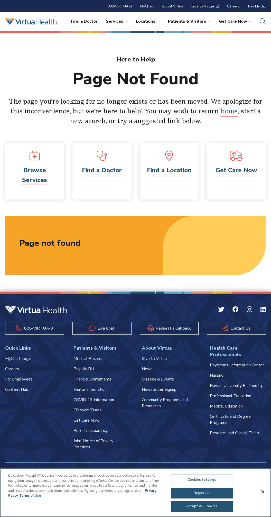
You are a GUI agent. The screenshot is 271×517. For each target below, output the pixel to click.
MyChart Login (18, 358)
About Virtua (172, 6)
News (147, 369)
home (229, 111)
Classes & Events (158, 379)
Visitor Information (90, 389)
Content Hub (16, 389)
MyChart (147, 6)
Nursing (216, 375)
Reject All (202, 493)
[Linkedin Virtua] (263, 310)
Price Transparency (90, 430)
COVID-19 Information (93, 400)
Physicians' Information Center (237, 365)
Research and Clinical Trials (234, 433)
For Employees (19, 379)
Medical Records (88, 358)
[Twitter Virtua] (221, 310)
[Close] (262, 491)
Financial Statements (92, 379)
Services (117, 21)
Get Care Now (235, 21)
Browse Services (34, 175)
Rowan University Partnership (237, 385)
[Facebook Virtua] (235, 310)
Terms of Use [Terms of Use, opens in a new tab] (30, 495)
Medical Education (226, 406)
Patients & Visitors (189, 21)
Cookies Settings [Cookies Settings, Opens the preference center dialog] (202, 479)
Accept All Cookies (201, 506)
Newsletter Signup (159, 389)
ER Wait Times (87, 410)
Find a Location (169, 170)
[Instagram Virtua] (249, 310)
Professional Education (230, 396)
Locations (148, 21)
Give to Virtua (205, 6)
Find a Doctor (84, 21)
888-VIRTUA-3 (120, 6)
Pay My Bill (257, 6)
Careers (233, 6)
